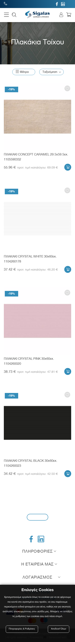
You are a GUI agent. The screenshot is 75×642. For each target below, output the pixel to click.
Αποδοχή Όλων (58, 629)
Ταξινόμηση (49, 72)
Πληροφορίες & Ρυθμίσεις (22, 629)
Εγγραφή (37, 517)
